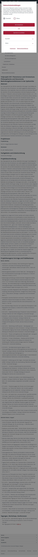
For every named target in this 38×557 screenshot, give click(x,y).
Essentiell (8, 18)
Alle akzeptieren (19, 24)
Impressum (13, 48)
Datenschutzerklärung (22, 48)
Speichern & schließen (19, 32)
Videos (18, 18)
